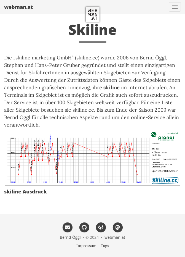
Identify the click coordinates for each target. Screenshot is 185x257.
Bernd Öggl (70, 237)
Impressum (86, 245)
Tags (105, 245)
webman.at (18, 7)
